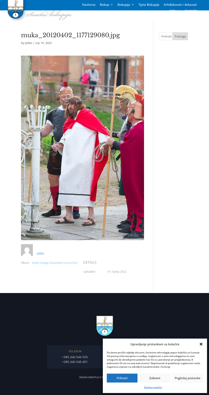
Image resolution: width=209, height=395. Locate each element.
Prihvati (122, 378)
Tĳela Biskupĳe (148, 5)
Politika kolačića (153, 387)
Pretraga (180, 36)
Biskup (104, 5)
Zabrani (154, 378)
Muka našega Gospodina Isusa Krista (54, 263)
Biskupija (123, 5)
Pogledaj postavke (187, 378)
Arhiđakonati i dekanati (180, 5)
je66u (28, 43)
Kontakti (191, 10)
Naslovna (88, 5)
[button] (201, 344)
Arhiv (173, 10)
